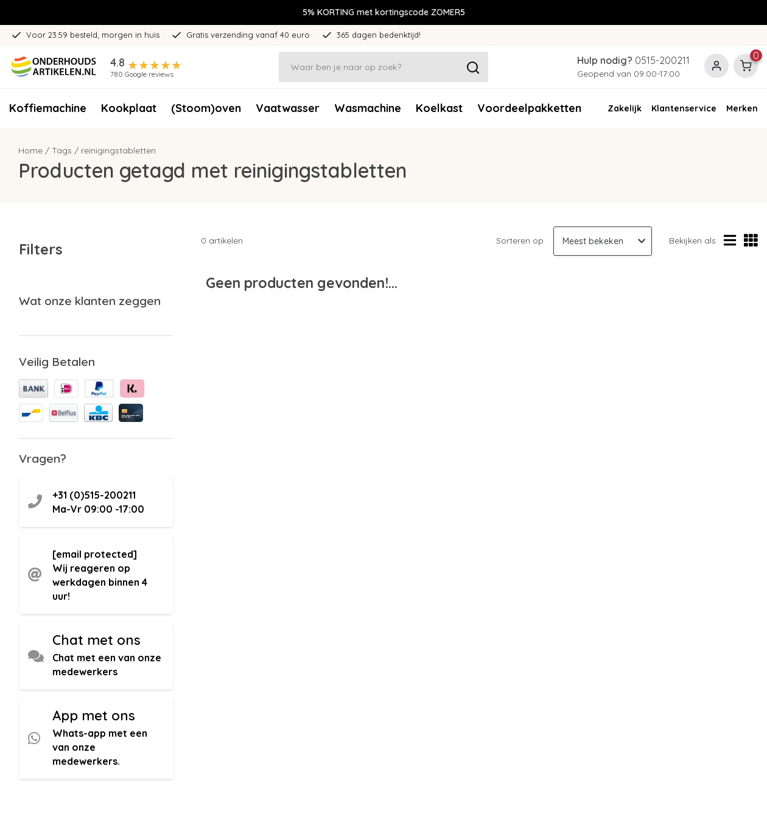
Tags (62, 150)
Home (30, 150)
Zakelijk (625, 108)
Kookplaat (128, 108)
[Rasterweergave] (751, 240)
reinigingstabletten (118, 150)
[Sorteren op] (602, 241)
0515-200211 (662, 60)
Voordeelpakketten (529, 108)
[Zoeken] (383, 67)
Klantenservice (683, 108)
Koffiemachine (47, 108)
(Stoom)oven (206, 108)
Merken (742, 108)
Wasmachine (367, 108)
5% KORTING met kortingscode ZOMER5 (384, 12)
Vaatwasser (288, 108)
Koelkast (439, 108)
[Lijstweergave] (730, 240)
